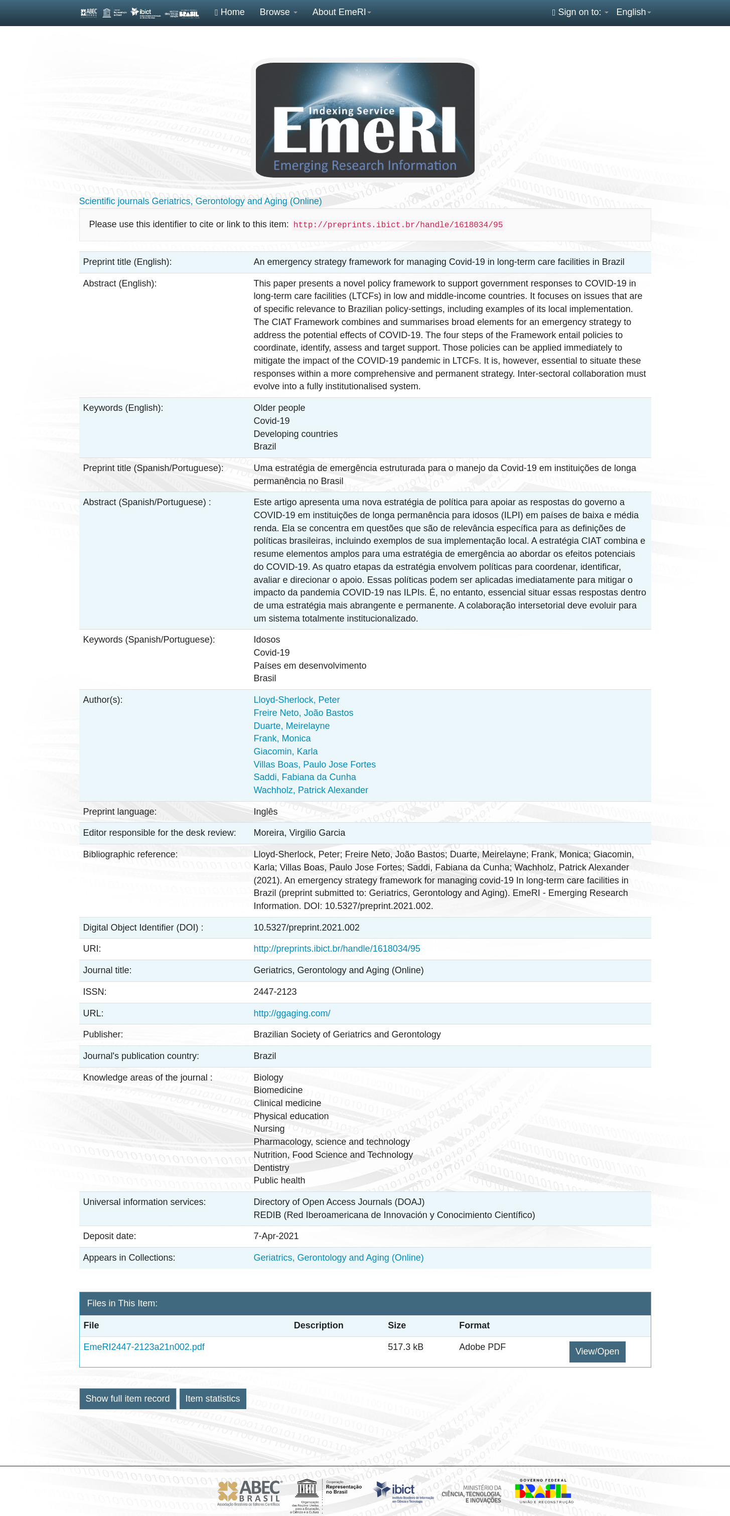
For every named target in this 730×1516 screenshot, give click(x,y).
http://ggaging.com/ (292, 1013)
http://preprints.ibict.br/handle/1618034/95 (337, 949)
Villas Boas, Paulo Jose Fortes (315, 765)
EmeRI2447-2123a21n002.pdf (144, 1347)
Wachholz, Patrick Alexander (311, 790)
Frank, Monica (282, 738)
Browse (279, 12)
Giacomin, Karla (286, 751)
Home (230, 12)
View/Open (597, 1351)
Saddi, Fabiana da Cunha (305, 777)
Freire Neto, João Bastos (304, 713)
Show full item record (128, 1399)
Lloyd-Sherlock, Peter (297, 700)
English (633, 12)
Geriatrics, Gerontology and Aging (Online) (237, 201)
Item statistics (213, 1399)
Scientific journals (114, 201)
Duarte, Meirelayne (292, 726)
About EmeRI (342, 12)
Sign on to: (580, 12)
